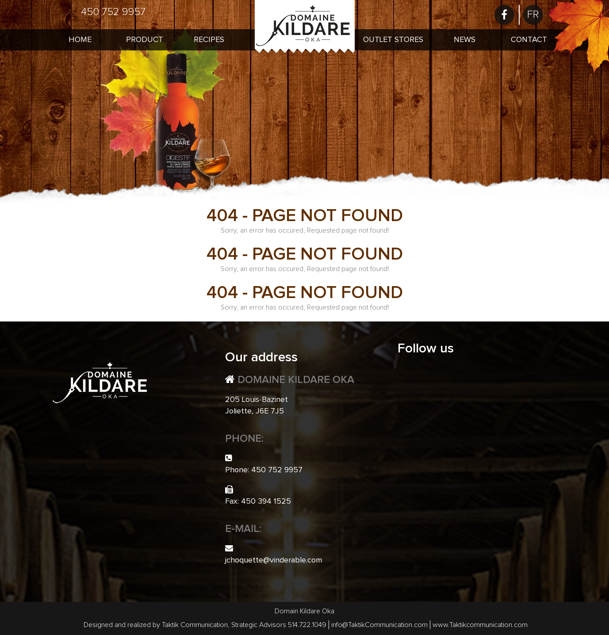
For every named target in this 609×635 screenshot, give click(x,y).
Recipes (209, 40)
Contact (529, 40)
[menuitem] (533, 15)
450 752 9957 (113, 12)
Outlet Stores (393, 40)
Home (80, 40)
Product (144, 40)
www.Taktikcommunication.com (480, 625)
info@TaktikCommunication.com (379, 625)
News (464, 40)
